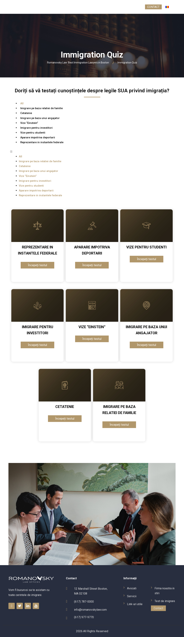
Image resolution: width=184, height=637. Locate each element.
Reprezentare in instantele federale (41, 142)
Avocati (26, 7)
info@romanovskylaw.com (90, 609)
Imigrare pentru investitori (36, 127)
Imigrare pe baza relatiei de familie (41, 108)
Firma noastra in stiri (95, 7)
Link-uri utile (64, 7)
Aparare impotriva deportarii (37, 137)
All (22, 103)
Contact (153, 7)
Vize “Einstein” (29, 123)
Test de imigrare (129, 7)
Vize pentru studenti (32, 132)
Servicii (43, 7)
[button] (92, 151)
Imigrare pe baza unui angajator (40, 118)
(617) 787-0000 (84, 601)
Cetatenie (26, 113)
